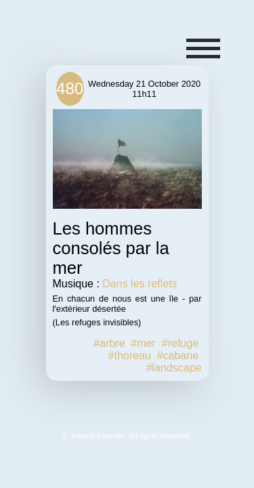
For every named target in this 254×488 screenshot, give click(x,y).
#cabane (177, 355)
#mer (143, 343)
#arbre (109, 343)
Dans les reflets (139, 283)
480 (69, 88)
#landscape (174, 367)
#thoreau (129, 355)
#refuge (180, 343)
